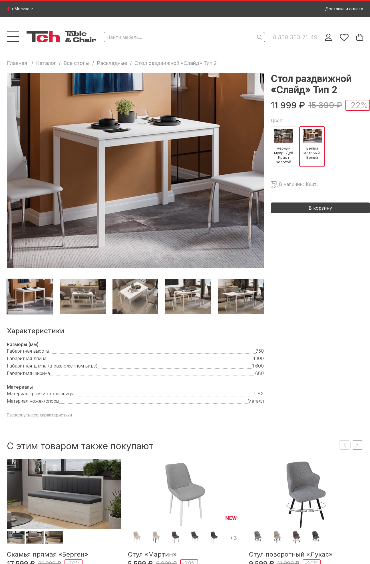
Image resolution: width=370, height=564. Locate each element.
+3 (233, 538)
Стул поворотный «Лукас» (291, 554)
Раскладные (112, 63)
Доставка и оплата (344, 8)
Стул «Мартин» (152, 554)
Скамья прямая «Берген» (47, 554)
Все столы (76, 63)
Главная (17, 63)
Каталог (46, 63)
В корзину (320, 208)
